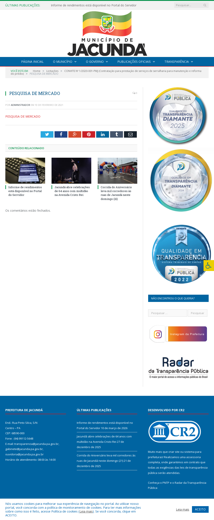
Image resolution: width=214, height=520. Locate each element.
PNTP (165, 483)
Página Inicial (32, 62)
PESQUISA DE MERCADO (22, 116)
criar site (174, 452)
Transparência (176, 62)
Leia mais (86, 511)
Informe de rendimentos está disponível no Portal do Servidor (93, 5)
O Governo (95, 62)
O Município (62, 62)
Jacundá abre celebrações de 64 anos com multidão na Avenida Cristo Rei (72, 191)
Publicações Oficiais (134, 62)
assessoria (193, 457)
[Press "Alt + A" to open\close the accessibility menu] (209, 265)
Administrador (20, 104)
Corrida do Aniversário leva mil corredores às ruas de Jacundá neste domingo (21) (116, 193)
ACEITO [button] (200, 509)
